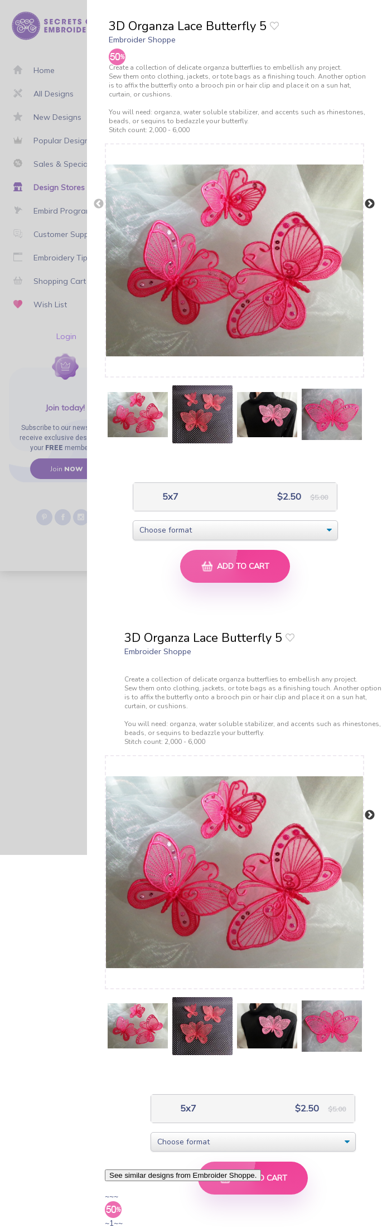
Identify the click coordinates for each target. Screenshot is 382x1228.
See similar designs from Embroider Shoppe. (183, 1175)
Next (369, 204)
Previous (98, 204)
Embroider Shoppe (142, 40)
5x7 (169, 496)
